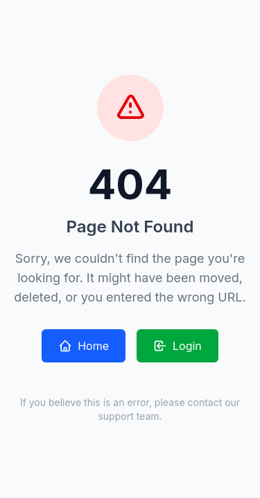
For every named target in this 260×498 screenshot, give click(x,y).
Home (83, 346)
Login (177, 346)
